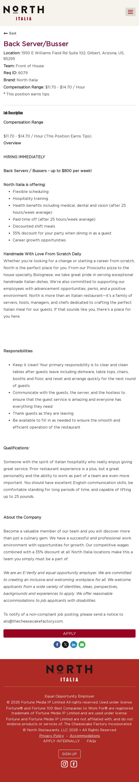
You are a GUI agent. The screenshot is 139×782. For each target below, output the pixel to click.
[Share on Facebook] (57, 644)
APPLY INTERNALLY (61, 741)
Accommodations (85, 735)
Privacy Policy (51, 735)
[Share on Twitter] (65, 644)
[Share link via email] (82, 644)
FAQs (91, 741)
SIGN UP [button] (69, 754)
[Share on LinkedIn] (74, 644)
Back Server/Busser (35, 44)
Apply (69, 633)
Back (9, 33)
